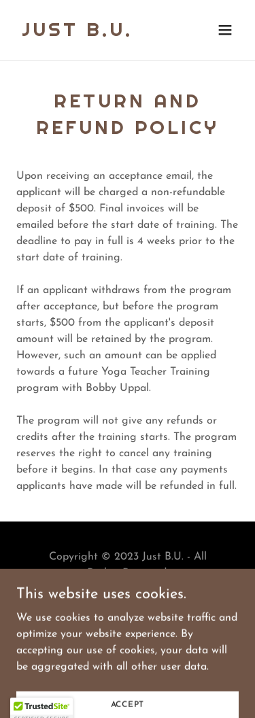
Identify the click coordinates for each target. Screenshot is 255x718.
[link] (77, 33)
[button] (225, 30)
